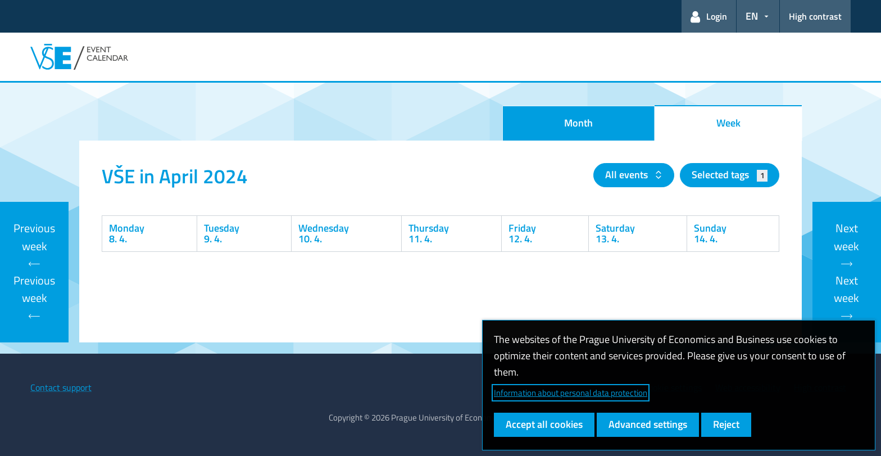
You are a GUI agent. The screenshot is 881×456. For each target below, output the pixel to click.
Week (728, 122)
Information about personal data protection (570, 392)
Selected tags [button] (730, 174)
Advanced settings (647, 424)
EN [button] (752, 16)
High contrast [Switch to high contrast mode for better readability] (815, 16)
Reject (726, 424)
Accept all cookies (544, 424)
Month (578, 122)
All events (627, 174)
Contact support (61, 387)
